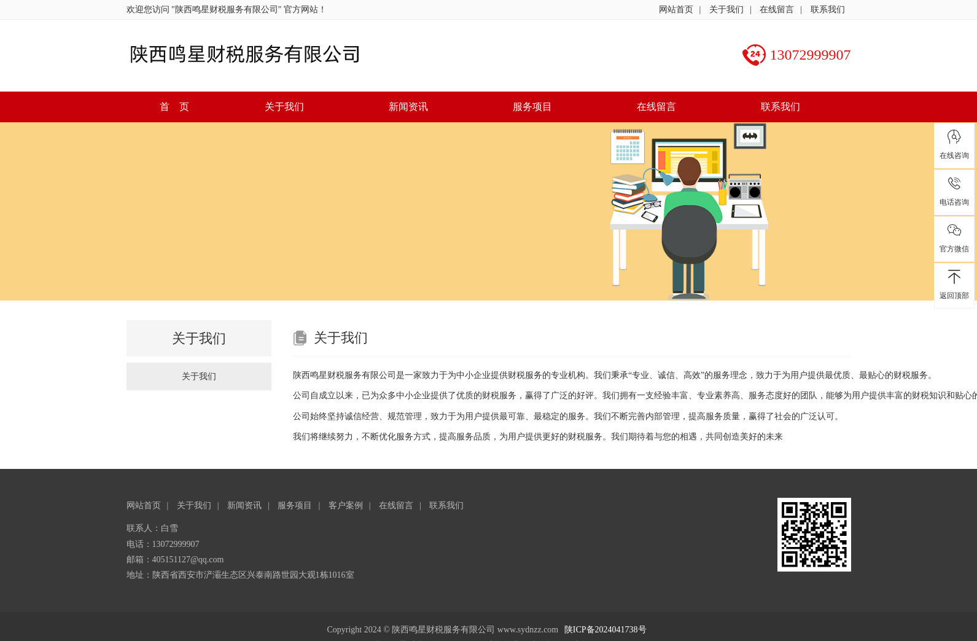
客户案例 (346, 505)
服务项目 (532, 106)
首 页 (174, 106)
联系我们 (828, 9)
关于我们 (726, 9)
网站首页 (676, 9)
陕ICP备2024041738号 (605, 629)
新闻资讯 (408, 106)
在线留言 (777, 9)
